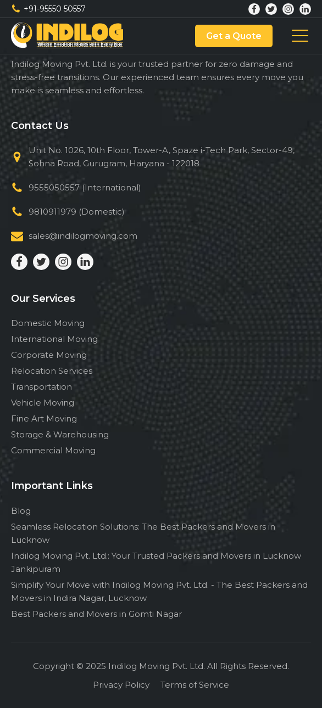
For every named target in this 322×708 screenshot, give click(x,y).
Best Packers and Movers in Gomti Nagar (96, 614)
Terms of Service (194, 684)
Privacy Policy (121, 684)
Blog (21, 510)
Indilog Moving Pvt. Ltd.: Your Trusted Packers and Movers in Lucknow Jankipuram (156, 562)
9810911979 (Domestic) (77, 211)
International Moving (54, 339)
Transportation (41, 386)
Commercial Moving (53, 450)
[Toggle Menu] (300, 36)
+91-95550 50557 (55, 9)
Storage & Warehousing (60, 434)
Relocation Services (51, 371)
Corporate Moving (49, 355)
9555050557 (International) (85, 187)
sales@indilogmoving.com (83, 236)
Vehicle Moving (42, 402)
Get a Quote (234, 36)
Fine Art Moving (44, 418)
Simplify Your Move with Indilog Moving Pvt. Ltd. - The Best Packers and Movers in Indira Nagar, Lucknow (159, 591)
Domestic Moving (48, 323)
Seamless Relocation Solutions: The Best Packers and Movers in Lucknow (143, 533)
